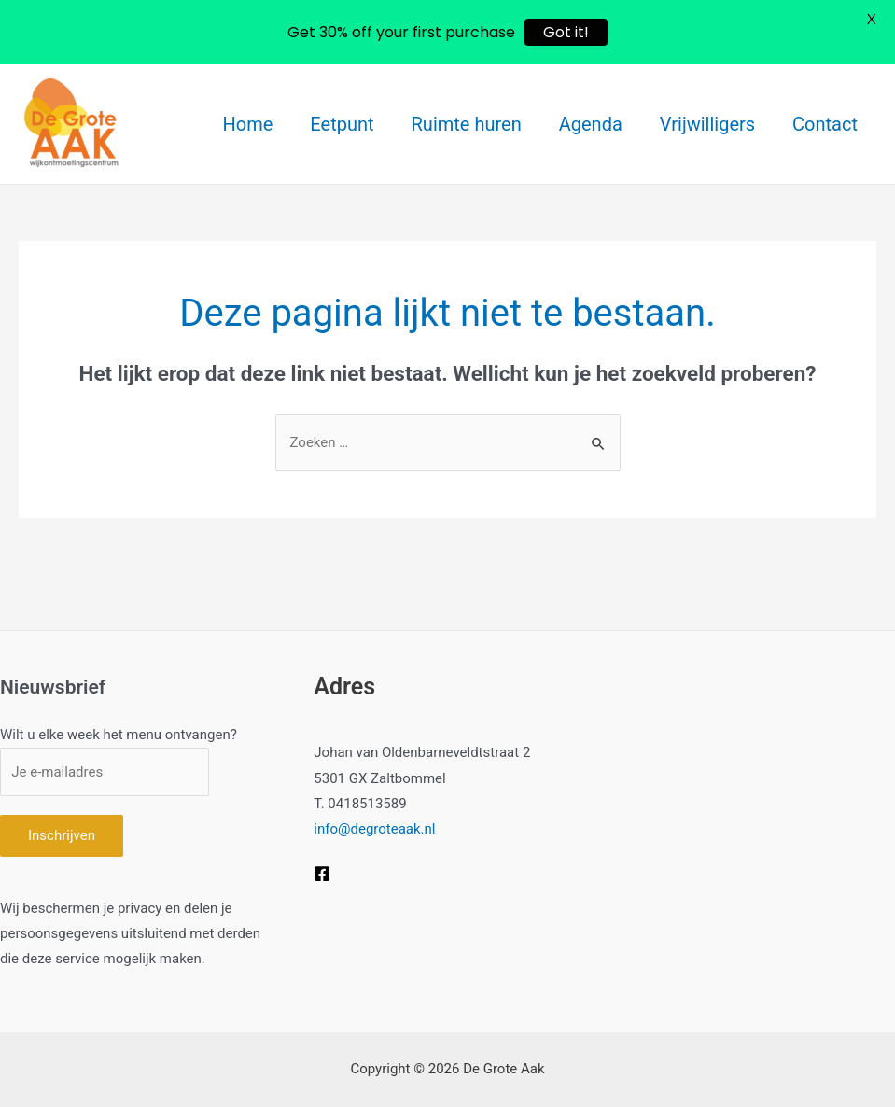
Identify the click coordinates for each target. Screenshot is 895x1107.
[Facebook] (322, 873)
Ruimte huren (467, 124)
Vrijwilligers (707, 124)
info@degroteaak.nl (374, 828)
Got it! (566, 32)
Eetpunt (341, 124)
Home (248, 124)
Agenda (590, 124)
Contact (825, 124)
